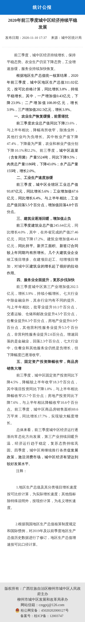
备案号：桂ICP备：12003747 (41, 616)
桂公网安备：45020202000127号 (41, 610)
